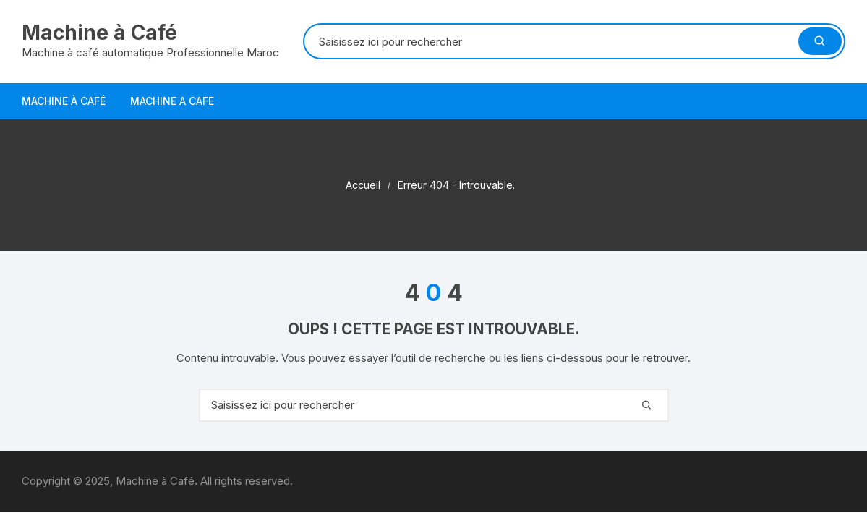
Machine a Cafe (172, 101)
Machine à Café (99, 32)
